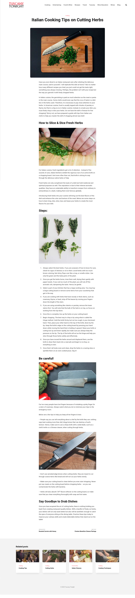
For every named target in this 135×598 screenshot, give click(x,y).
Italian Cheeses (77, 571)
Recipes (77, 5)
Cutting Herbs (50, 571)
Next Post (82, 531)
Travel (85, 5)
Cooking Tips (23, 571)
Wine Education (102, 5)
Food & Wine (68, 5)
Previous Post (53, 531)
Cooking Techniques (105, 571)
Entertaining (57, 5)
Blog (118, 5)
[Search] (126, 5)
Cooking (47, 5)
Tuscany (92, 5)
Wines (113, 5)
